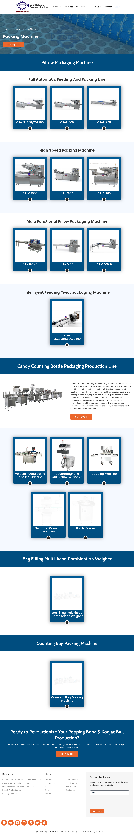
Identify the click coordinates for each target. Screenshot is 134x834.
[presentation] (108, 801)
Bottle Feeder (85, 528)
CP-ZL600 (67, 122)
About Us (96, 7)
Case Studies (50, 783)
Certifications (71, 783)
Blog (47, 787)
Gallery (47, 790)
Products (56, 7)
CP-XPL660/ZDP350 (30, 122)
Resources (81, 7)
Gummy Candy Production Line (15, 783)
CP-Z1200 (104, 193)
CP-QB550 (30, 193)
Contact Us (70, 790)
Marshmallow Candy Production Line (18, 787)
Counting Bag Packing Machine (67, 699)
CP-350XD (30, 264)
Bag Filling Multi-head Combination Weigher (67, 614)
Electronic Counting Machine (48, 530)
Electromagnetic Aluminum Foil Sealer (67, 475)
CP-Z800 (67, 193)
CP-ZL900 (104, 122)
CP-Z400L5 (104, 264)
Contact (108, 7)
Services (69, 7)
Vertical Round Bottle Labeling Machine (30, 475)
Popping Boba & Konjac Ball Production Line (21, 780)
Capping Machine (104, 474)
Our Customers (72, 780)
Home (6, 29)
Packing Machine (9, 793)
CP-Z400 (67, 264)
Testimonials (71, 787)
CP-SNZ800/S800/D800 (67, 337)
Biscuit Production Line (12, 790)
